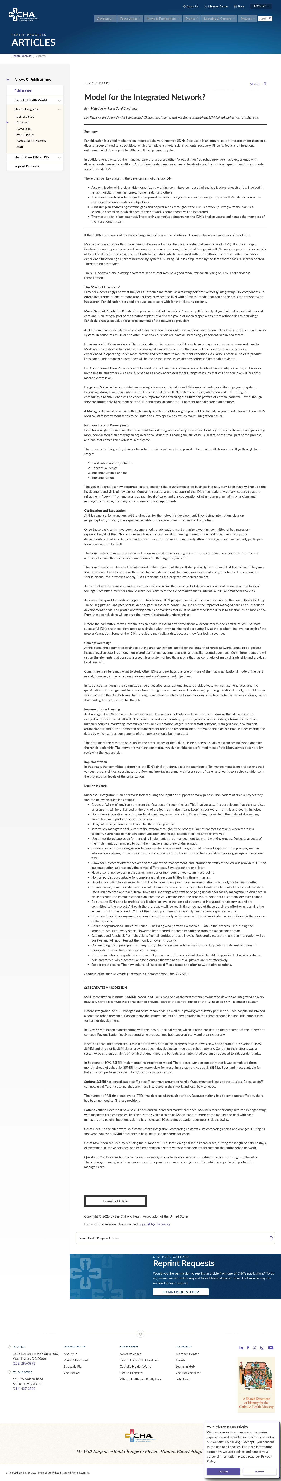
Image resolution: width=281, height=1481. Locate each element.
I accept (223, 1471)
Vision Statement (76, 1360)
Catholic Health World (31, 100)
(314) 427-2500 (24, 1388)
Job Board (183, 1379)
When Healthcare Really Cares (141, 1379)
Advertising (24, 128)
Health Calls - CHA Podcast (139, 1360)
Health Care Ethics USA (32, 157)
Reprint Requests (27, 166)
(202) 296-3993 (24, 1363)
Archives (22, 122)
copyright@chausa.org (154, 1224)
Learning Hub (185, 1366)
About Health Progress (31, 140)
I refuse (259, 1471)
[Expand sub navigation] (59, 101)
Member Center (187, 1354)
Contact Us (72, 1372)
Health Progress (21, 56)
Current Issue (25, 116)
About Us (70, 1354)
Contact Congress (188, 1372)
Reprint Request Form (181, 1292)
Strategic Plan (73, 1366)
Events (180, 1360)
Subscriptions (25, 134)
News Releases (130, 1354)
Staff (20, 146)
